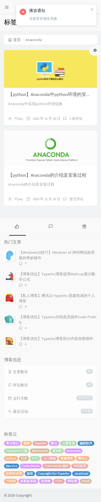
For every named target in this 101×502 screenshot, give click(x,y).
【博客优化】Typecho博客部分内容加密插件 (56, 338)
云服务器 (68, 443)
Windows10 (40, 451)
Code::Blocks (31, 466)
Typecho (40, 443)
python (11, 458)
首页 (14, 39)
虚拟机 (57, 451)
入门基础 (49, 458)
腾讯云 (83, 458)
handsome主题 (16, 451)
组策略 (46, 481)
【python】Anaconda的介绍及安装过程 (47, 175)
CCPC (59, 481)
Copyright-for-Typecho (53, 473)
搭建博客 (66, 458)
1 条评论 (75, 118)
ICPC (35, 458)
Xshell (86, 481)
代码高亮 (79, 466)
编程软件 (85, 443)
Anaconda (74, 451)
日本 (24, 458)
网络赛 (72, 481)
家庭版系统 (28, 481)
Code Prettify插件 (56, 466)
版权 (30, 473)
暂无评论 (76, 199)
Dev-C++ (11, 466)
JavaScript (81, 473)
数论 (54, 443)
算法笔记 (12, 443)
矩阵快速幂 (14, 473)
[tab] (17, 226)
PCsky (19, 118)
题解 (26, 443)
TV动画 (11, 481)
